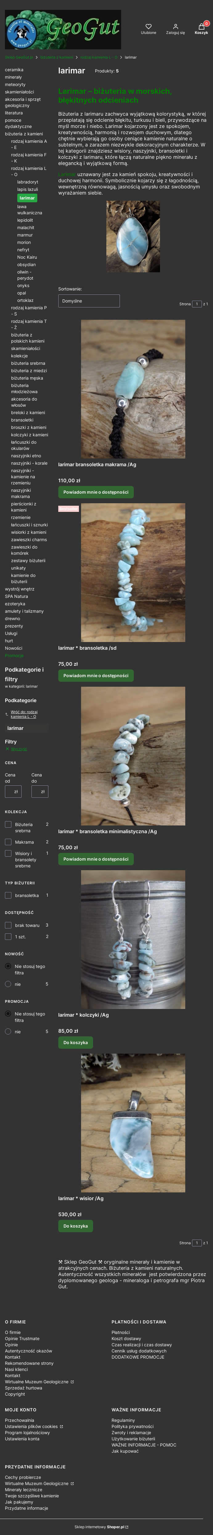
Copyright (15, 1394)
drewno (12, 618)
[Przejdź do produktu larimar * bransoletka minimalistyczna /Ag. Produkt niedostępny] (133, 756)
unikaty (18, 567)
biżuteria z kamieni (56, 57)
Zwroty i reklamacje (131, 1432)
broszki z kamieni (28, 427)
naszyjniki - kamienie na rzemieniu (23, 476)
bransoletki (22, 419)
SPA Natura (16, 596)
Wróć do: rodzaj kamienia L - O (21, 714)
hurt (9, 640)
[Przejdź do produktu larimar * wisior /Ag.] (133, 1123)
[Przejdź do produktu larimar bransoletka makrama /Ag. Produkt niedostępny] (133, 389)
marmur (25, 234)
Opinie (11, 1344)
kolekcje (19, 355)
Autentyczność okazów (28, 1350)
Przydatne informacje (26, 1508)
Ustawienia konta (22, 1438)
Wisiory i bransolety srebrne (25, 859)
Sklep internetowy (99, 1527)
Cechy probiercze (23, 1477)
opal (21, 292)
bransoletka (27, 895)
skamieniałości (19, 91)
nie (18, 984)
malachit (25, 227)
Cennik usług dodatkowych (139, 1350)
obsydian (26, 264)
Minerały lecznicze (23, 1489)
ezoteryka (15, 603)
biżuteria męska (27, 378)
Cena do (36, 778)
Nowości (13, 648)
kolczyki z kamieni (29, 434)
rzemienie (21, 517)
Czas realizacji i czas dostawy (142, 1344)
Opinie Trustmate (22, 1338)
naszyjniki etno (26, 455)
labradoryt (27, 181)
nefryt (23, 249)
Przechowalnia (19, 1420)
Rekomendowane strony (29, 1363)
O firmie (13, 1332)
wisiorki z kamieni (28, 532)
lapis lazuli (27, 189)
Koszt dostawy (126, 1338)
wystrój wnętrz (20, 588)
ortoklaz (25, 300)
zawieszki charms (29, 539)
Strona (185, 304)
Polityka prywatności (133, 1426)
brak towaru (27, 925)
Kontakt (12, 1357)
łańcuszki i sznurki (29, 524)
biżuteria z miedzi (29, 370)
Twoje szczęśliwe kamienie (32, 1495)
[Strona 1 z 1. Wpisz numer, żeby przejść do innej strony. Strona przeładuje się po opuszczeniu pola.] (197, 304)
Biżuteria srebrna (24, 827)
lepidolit (25, 220)
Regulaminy (123, 1420)
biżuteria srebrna (28, 363)
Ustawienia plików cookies (32, 1426)
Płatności (121, 1332)
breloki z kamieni (28, 412)
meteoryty (15, 84)
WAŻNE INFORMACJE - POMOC (144, 1444)
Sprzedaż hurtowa (23, 1387)
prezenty (14, 625)
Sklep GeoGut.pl (19, 57)
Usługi (11, 633)
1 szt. (20, 936)
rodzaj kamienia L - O (98, 57)
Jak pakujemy (19, 1501)
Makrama (24, 842)
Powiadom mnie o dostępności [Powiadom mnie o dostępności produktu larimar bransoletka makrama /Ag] (96, 492)
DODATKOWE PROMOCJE (138, 1357)
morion (24, 242)
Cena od (10, 778)
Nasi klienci (16, 1369)
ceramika (14, 69)
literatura (14, 112)
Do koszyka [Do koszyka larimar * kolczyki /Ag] (75, 1042)
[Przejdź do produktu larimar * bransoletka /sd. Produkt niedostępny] (133, 572)
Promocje (14, 655)
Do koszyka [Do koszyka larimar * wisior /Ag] (75, 1225)
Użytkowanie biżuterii (133, 1438)
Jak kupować (125, 1451)
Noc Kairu (27, 257)
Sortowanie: (70, 288)
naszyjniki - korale (29, 463)
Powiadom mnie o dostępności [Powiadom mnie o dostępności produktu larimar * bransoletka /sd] (96, 675)
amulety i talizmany (24, 611)
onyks (23, 285)
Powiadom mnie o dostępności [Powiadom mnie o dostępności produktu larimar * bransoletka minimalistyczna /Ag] (96, 859)
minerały (13, 77)
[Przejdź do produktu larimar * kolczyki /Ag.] (133, 939)
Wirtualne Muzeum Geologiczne (37, 1381)
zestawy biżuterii (28, 560)
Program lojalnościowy (27, 1432)
